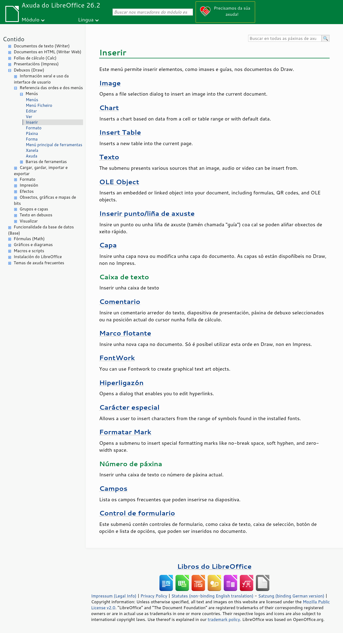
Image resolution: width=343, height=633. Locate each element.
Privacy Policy (153, 596)
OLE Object (119, 181)
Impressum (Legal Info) (113, 596)
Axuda (31, 156)
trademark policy (224, 619)
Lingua (86, 19)
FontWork (117, 357)
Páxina (32, 133)
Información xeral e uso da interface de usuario (41, 79)
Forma (32, 139)
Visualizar (29, 221)
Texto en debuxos (36, 215)
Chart (109, 107)
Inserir (32, 122)
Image (110, 83)
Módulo (30, 19)
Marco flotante (125, 333)
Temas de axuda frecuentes (39, 263)
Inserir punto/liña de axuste (147, 213)
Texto (109, 156)
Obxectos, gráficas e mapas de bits (45, 200)
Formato (34, 128)
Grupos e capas (34, 209)
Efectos (27, 191)
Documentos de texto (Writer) (42, 46)
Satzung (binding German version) (291, 596)
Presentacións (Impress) (36, 64)
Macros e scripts (29, 251)
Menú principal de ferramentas (54, 145)
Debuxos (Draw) (29, 70)
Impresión (29, 185)
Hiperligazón (121, 382)
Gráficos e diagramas (33, 244)
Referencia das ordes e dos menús (51, 88)
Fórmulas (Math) (29, 239)
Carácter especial (129, 407)
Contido (13, 39)
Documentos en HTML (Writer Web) (47, 52)
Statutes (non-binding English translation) (212, 596)
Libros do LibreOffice (214, 566)
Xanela (32, 150)
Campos (113, 488)
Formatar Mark (125, 431)
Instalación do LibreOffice (38, 256)
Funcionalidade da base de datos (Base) (41, 230)
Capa (108, 245)
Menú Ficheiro (39, 105)
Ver (29, 116)
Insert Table (120, 132)
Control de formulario (137, 513)
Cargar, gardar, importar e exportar (41, 170)
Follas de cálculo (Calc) (35, 58)
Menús (31, 93)
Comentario (119, 301)
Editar (31, 111)
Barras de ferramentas (46, 161)
